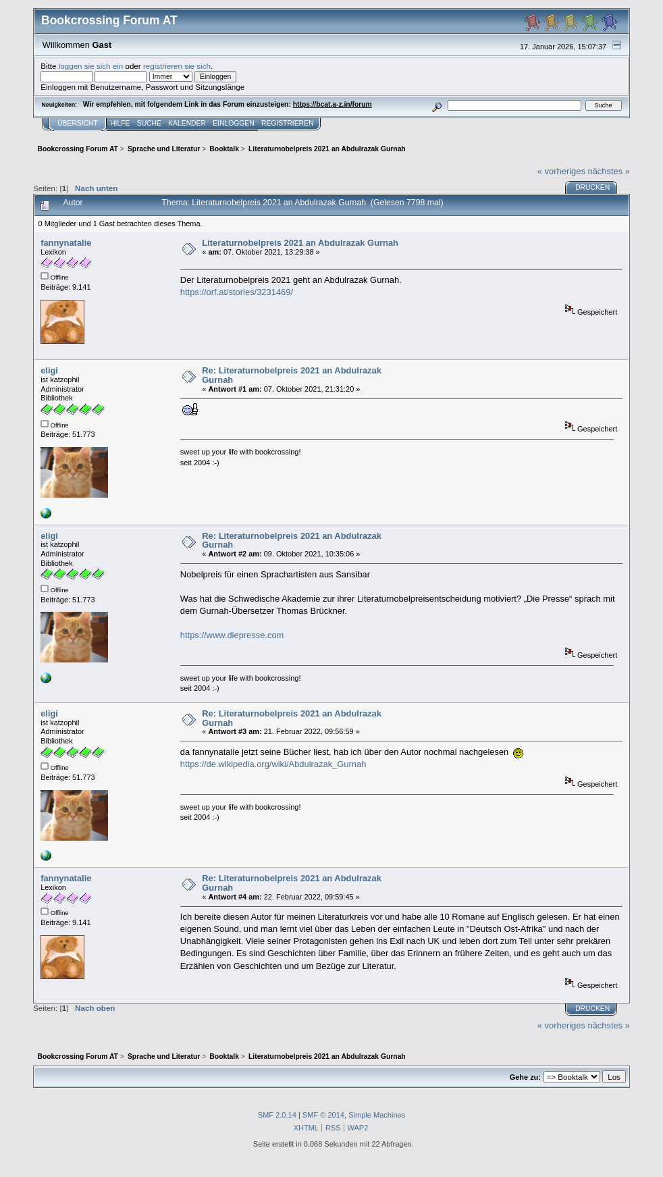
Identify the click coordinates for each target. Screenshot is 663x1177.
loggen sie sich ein (91, 65)
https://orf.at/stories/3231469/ (236, 292)
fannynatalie (66, 243)
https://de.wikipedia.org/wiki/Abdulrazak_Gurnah (273, 764)
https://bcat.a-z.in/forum (332, 104)
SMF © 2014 (323, 1115)
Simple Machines (376, 1115)
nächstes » (608, 171)
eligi (49, 370)
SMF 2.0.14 (277, 1115)
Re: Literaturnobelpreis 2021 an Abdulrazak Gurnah (291, 375)
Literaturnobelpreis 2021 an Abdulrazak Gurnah (300, 243)
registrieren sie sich (177, 65)
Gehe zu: (525, 1077)
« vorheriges (561, 171)
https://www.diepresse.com (232, 635)
